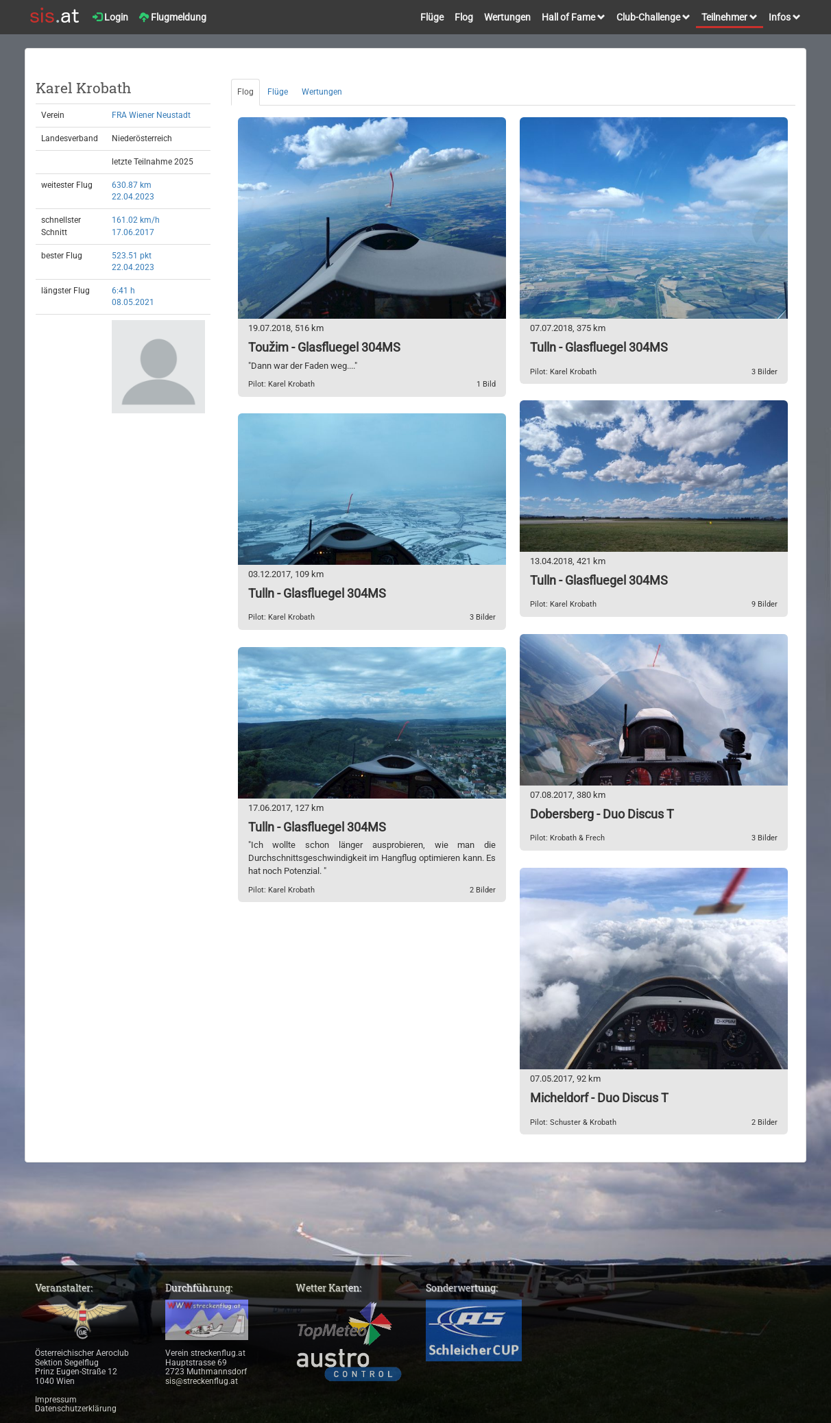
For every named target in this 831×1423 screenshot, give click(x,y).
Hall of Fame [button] (573, 17)
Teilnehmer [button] (729, 17)
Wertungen (507, 17)
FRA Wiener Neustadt (151, 115)
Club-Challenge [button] (653, 17)
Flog (464, 17)
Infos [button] (785, 17)
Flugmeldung (172, 17)
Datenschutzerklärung (76, 1408)
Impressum (56, 1399)
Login (110, 17)
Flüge (432, 17)
